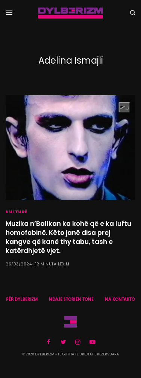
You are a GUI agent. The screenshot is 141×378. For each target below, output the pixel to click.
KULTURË (16, 212)
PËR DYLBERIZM (22, 299)
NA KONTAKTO (120, 299)
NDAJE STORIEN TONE (71, 299)
